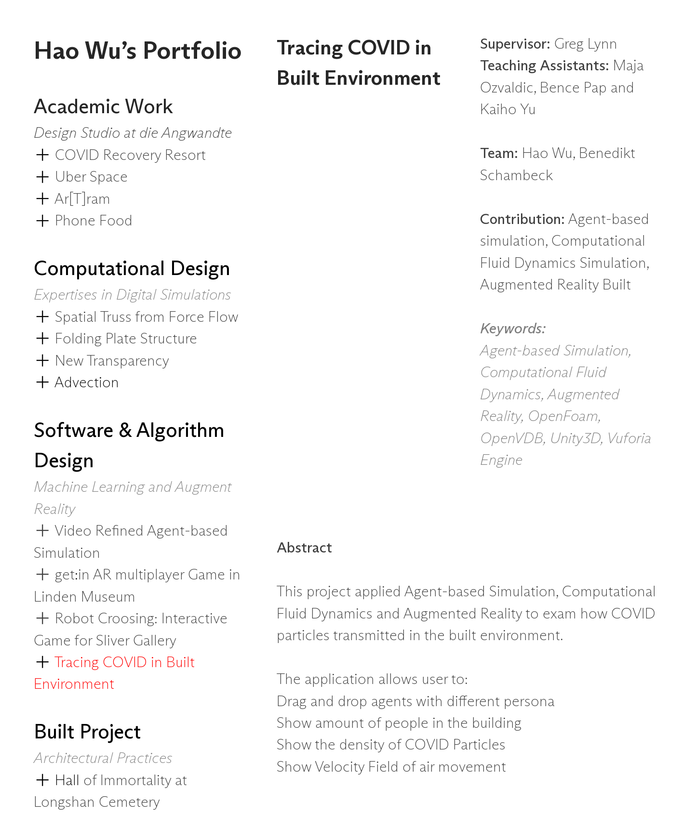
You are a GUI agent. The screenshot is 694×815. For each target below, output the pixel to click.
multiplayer (151, 575)
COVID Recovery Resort (130, 155)
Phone (75, 221)
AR (104, 575)
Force (188, 317)
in (85, 575)
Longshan (66, 802)
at (181, 781)
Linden (57, 597)
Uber (70, 177)
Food (116, 221)
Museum (108, 597)
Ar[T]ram (82, 199)
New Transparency (112, 361)
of (91, 781)
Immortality (137, 781)
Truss (117, 317)
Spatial (76, 317)
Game (208, 575)
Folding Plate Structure (126, 339)
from (152, 317)
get (65, 575)
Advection (76, 383)
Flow (223, 317)
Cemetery (129, 802)
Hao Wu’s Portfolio (138, 51)
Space (109, 177)
